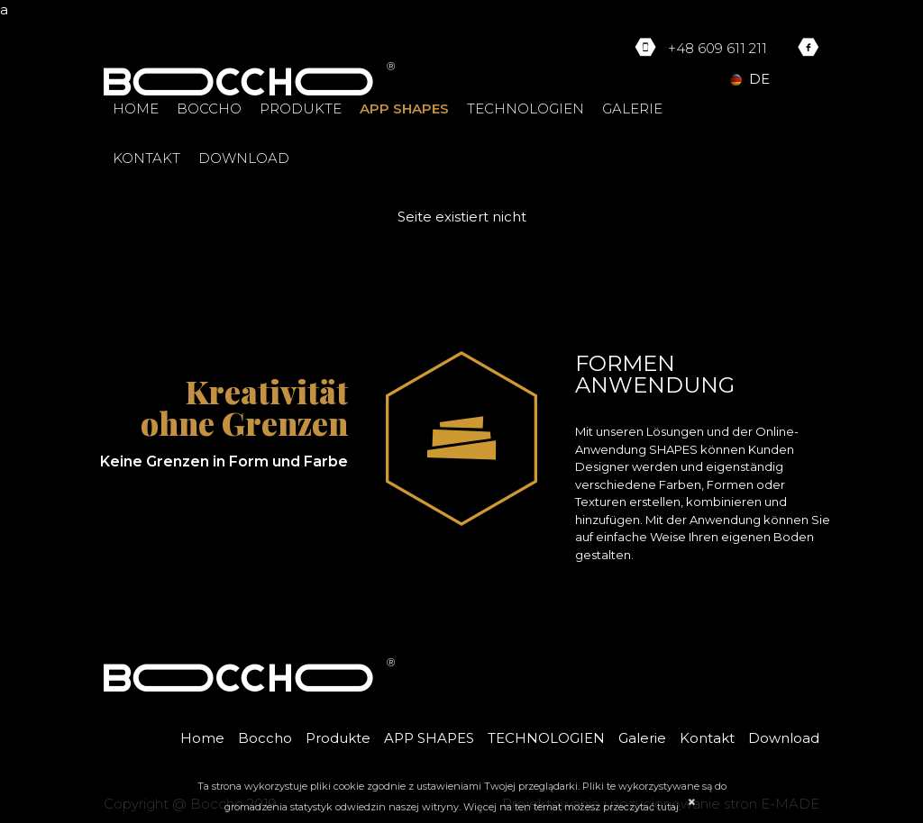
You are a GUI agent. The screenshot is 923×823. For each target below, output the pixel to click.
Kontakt (146, 158)
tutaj (668, 806)
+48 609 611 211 (717, 48)
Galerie (632, 108)
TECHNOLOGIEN (525, 108)
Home (136, 108)
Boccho (209, 108)
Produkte (301, 108)
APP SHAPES (404, 108)
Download (243, 158)
